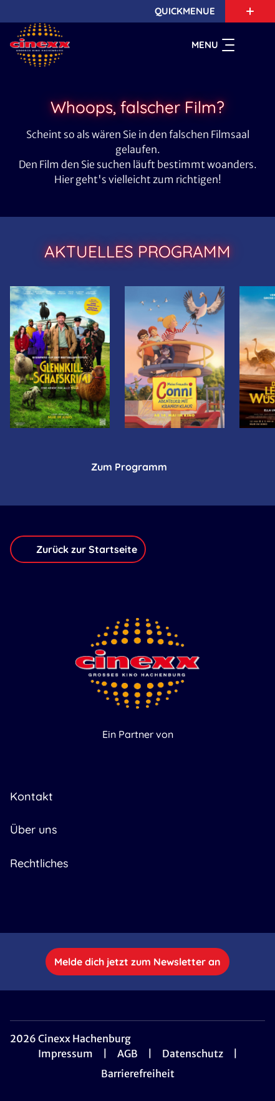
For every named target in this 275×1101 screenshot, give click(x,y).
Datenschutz (192, 1053)
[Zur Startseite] (76, 44)
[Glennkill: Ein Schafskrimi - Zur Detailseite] (60, 357)
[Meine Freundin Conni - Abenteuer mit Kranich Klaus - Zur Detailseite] (174, 357)
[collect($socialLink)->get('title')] (124, 905)
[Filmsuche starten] (252, 44)
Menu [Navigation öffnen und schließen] (212, 45)
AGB (127, 1053)
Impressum (65, 1053)
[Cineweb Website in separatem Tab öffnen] (137, 747)
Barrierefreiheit (138, 1073)
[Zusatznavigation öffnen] (250, 11)
